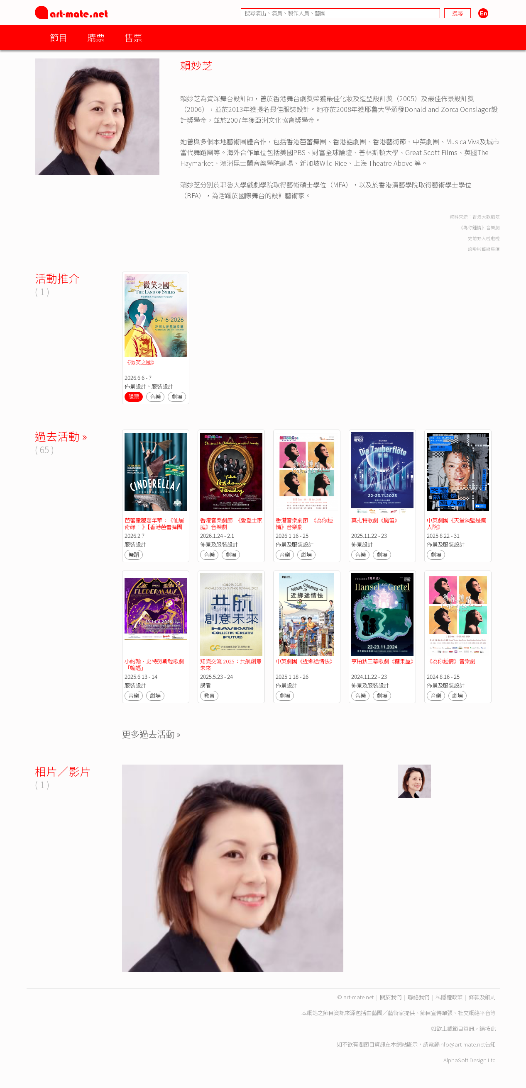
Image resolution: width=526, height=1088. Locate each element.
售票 (133, 37)
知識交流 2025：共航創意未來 (231, 664)
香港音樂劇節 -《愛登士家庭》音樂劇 (231, 523)
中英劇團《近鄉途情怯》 (305, 661)
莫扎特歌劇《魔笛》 (375, 520)
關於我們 (390, 997)
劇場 (176, 397)
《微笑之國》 (141, 362)
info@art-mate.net (462, 1044)
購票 (96, 37)
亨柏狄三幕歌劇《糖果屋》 (383, 661)
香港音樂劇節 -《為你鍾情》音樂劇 (304, 523)
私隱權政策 (448, 997)
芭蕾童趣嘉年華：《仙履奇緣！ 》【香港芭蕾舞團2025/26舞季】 (154, 526)
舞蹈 (133, 555)
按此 (490, 1028)
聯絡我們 (418, 997)
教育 (209, 695)
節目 (58, 37)
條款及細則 (482, 997)
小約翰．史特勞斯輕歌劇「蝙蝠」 (154, 664)
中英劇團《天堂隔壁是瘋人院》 (456, 523)
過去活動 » (61, 436)
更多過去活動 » (151, 733)
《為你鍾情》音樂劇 (451, 661)
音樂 (155, 397)
